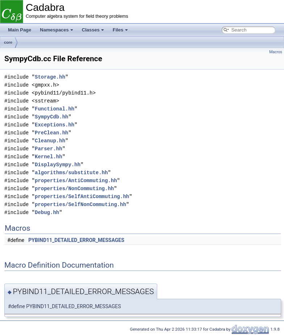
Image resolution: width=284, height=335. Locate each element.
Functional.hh (54, 108)
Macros (275, 52)
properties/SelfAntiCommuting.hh (82, 196)
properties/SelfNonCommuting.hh (80, 204)
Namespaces (56, 30)
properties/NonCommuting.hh (74, 188)
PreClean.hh (51, 132)
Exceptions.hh (54, 124)
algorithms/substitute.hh (71, 172)
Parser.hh (48, 148)
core (8, 42)
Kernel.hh (48, 156)
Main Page (19, 30)
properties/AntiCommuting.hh (76, 180)
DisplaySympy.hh (57, 164)
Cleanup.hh (50, 140)
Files (120, 30)
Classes (93, 30)
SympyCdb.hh (51, 116)
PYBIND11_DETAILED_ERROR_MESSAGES (76, 240)
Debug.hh (47, 212)
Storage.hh (50, 77)
